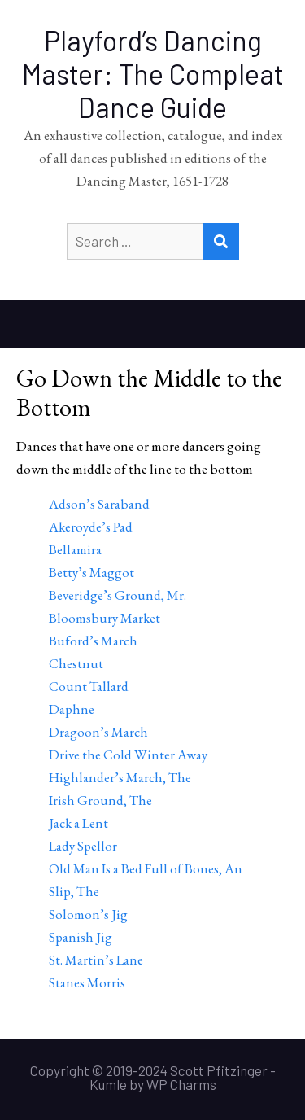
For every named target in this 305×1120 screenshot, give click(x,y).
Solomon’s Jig (88, 914)
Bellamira (75, 549)
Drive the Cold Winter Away (128, 754)
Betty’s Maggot (91, 572)
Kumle (108, 1084)
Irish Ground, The (100, 800)
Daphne (71, 709)
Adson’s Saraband (99, 504)
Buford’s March (93, 641)
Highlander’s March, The (120, 777)
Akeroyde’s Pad (91, 527)
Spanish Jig (80, 937)
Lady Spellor (83, 846)
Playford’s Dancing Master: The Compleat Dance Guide (153, 74)
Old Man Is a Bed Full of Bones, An (145, 868)
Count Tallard (89, 686)
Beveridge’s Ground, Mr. (117, 595)
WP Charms (181, 1084)
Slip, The (74, 891)
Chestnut (76, 663)
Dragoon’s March (98, 732)
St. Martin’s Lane (96, 960)
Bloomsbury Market (104, 618)
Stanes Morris (87, 982)
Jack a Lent (78, 823)
